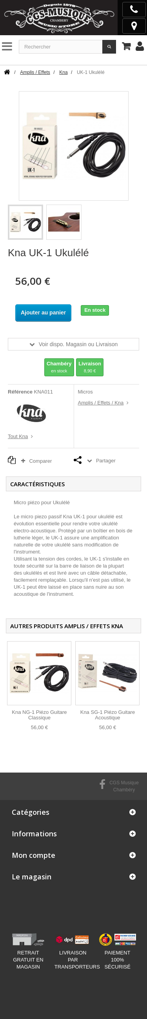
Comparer (38, 461)
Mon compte (33, 855)
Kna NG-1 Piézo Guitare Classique (39, 715)
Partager (106, 461)
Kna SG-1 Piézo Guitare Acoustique (107, 715)
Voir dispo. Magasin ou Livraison (78, 344)
